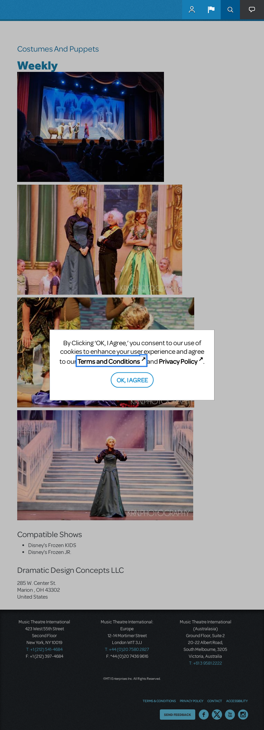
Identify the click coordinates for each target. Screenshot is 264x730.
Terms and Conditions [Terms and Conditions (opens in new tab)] (108, 361)
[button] (211, 9)
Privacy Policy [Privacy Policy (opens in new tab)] (178, 361)
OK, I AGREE (132, 379)
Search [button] (230, 9)
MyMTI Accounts (191, 9)
